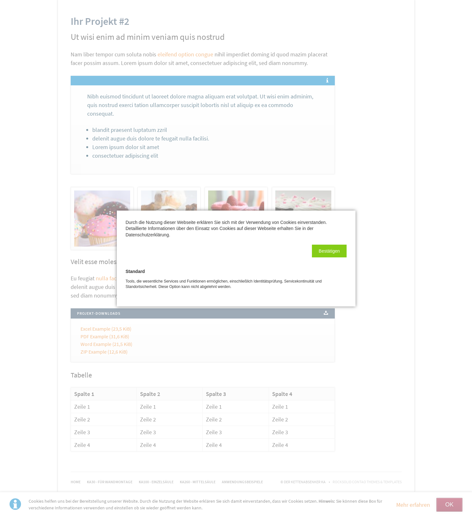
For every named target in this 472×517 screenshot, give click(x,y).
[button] (329, 251)
